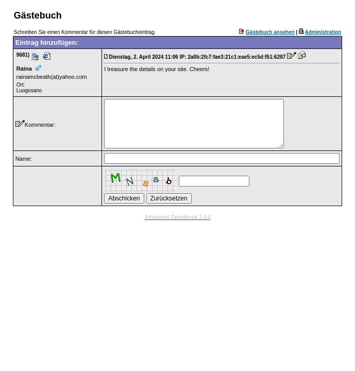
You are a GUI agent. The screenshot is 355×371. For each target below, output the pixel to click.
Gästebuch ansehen (270, 32)
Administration (323, 32)
